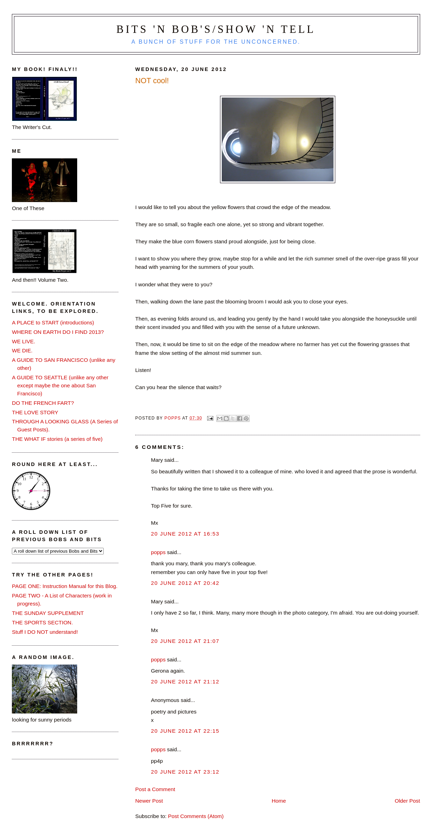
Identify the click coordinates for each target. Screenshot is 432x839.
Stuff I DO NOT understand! (45, 632)
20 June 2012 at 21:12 (185, 681)
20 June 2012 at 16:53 (185, 534)
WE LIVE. (23, 341)
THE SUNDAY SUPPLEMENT (48, 613)
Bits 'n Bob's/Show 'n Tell (215, 29)
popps (158, 552)
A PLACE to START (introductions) (53, 322)
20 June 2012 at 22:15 (185, 731)
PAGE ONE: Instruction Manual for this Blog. (64, 586)
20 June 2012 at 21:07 (185, 641)
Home (279, 801)
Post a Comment (155, 789)
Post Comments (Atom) (196, 816)
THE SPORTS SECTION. (42, 622)
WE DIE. (22, 350)
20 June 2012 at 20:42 (185, 583)
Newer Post (149, 801)
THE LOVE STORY (35, 412)
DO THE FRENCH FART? (43, 403)
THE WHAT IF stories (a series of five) (57, 439)
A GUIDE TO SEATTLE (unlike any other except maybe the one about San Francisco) (60, 385)
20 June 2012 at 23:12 (185, 772)
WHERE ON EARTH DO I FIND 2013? (58, 332)
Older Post (407, 801)
